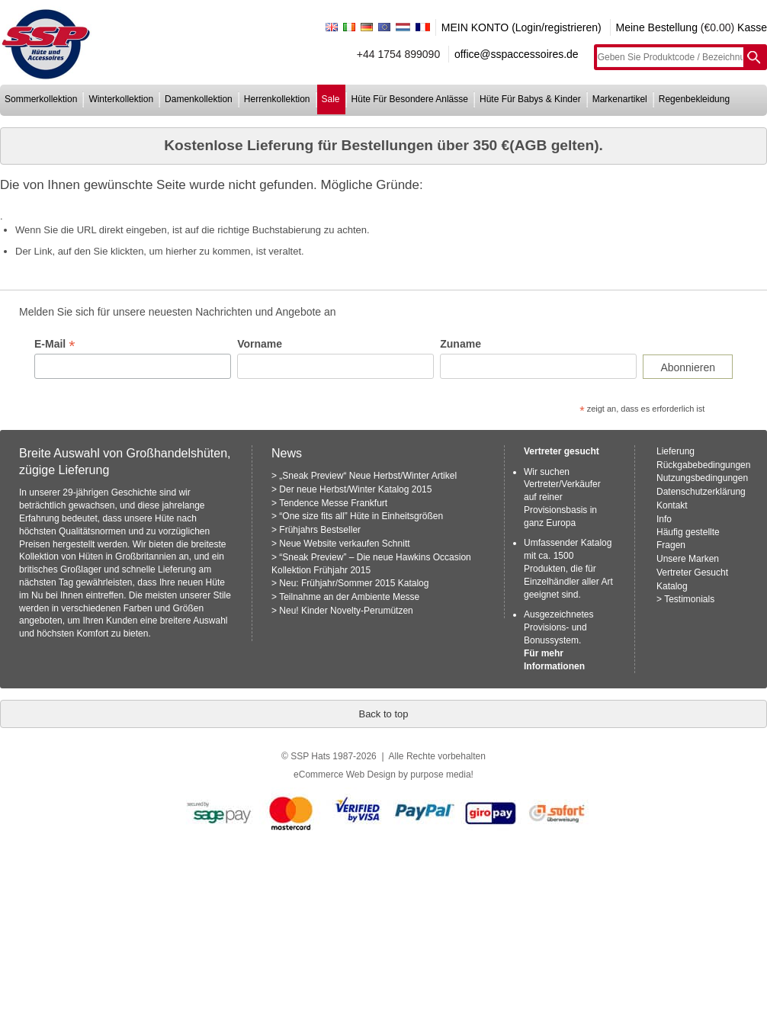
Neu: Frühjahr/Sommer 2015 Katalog (353, 583)
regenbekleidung (694, 99)
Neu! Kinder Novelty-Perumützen (345, 610)
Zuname (460, 344)
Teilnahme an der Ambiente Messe (349, 597)
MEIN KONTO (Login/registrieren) (521, 27)
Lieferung (675, 451)
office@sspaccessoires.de (516, 54)
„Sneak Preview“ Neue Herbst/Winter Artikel (368, 475)
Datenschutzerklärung (701, 491)
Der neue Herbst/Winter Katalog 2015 (355, 489)
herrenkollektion (277, 99)
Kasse (752, 27)
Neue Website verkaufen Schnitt (344, 543)
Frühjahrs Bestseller (320, 529)
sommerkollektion (41, 99)
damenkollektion (199, 99)
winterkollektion (120, 99)
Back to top (383, 714)
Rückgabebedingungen (703, 465)
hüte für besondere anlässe (409, 99)
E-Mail (54, 344)
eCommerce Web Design (345, 774)
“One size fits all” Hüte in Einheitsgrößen (361, 516)
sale (331, 99)
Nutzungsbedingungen (702, 478)
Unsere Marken (687, 558)
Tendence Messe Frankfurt (333, 503)
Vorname (259, 344)
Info (664, 519)
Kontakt (672, 505)
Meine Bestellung (657, 27)
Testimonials (689, 599)
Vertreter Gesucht (692, 572)
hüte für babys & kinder (530, 99)
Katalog (672, 586)
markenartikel (619, 99)
